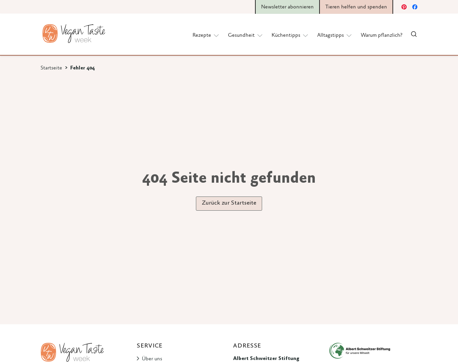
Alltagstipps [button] (335, 35)
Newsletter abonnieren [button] (287, 7)
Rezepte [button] (206, 35)
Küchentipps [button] (290, 35)
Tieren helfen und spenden (356, 7)
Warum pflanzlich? (381, 35)
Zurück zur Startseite (229, 203)
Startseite (51, 68)
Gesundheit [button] (245, 35)
